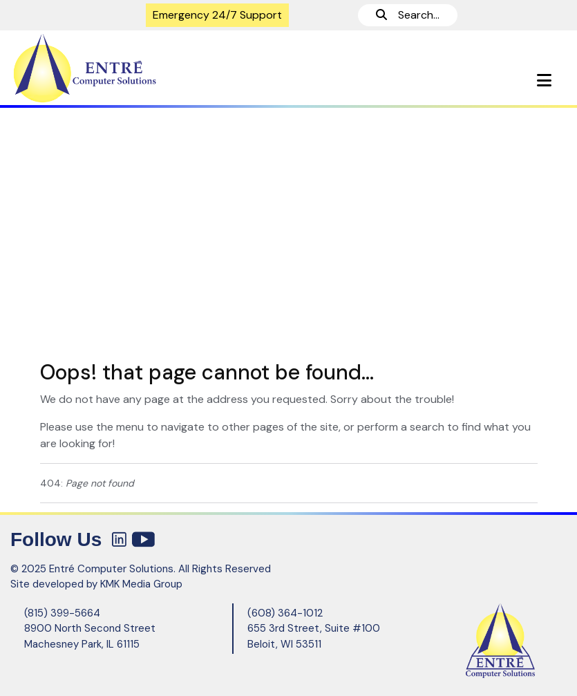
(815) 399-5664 (62, 613)
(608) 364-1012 (285, 613)
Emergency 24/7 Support (217, 15)
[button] (544, 80)
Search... (407, 15)
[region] (288, 227)
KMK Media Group (141, 584)
